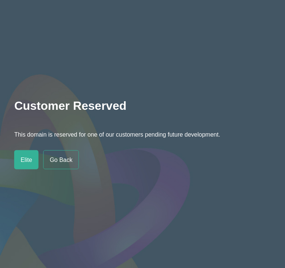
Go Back (61, 160)
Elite (26, 160)
